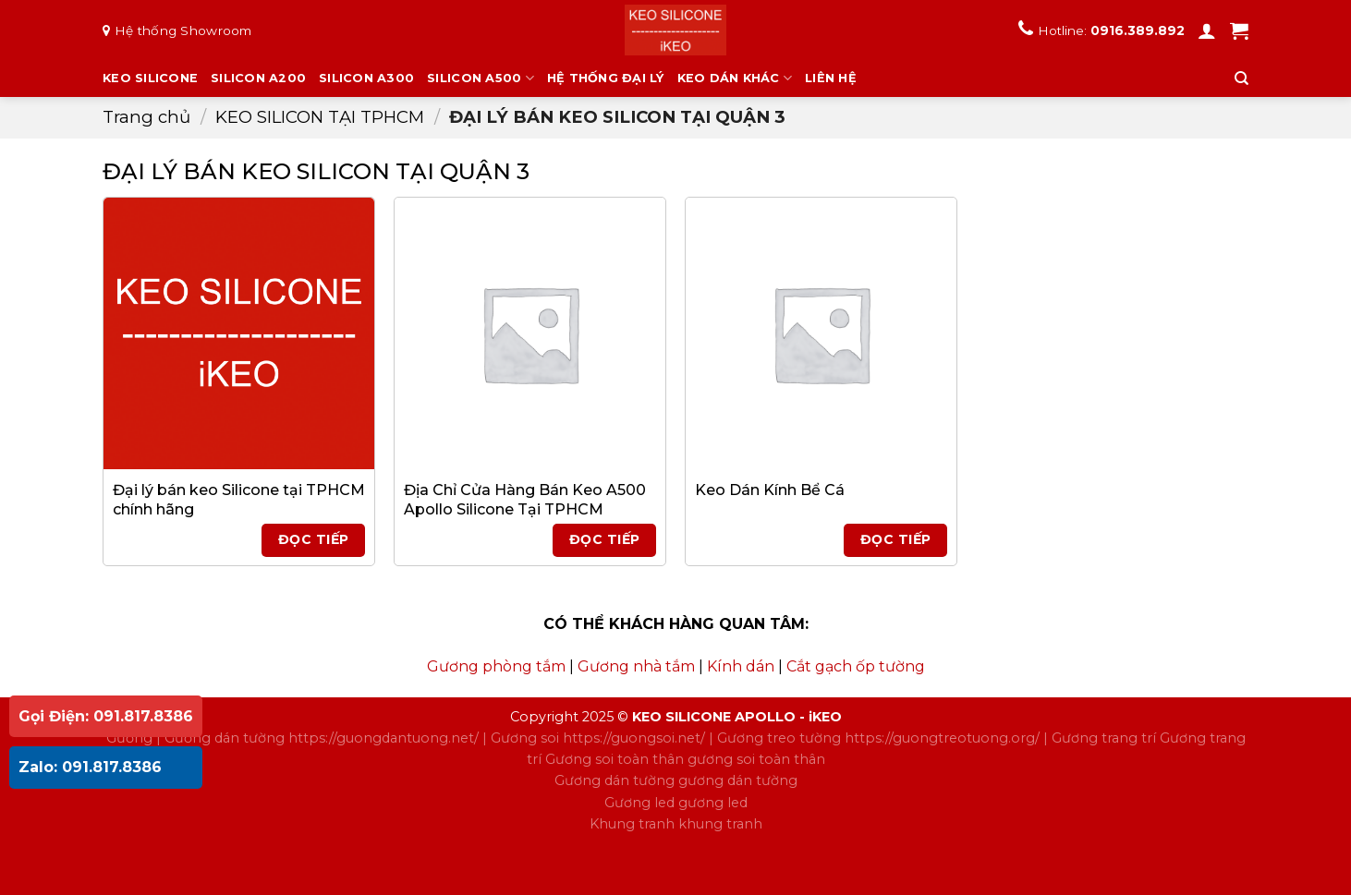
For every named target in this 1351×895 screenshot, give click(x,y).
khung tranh (720, 824)
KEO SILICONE (150, 78)
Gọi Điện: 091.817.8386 (105, 716)
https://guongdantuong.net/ (383, 738)
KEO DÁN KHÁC (735, 78)
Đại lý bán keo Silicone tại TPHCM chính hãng (239, 499)
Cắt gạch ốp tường (855, 666)
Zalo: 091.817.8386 (90, 767)
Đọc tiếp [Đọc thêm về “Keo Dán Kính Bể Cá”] (895, 539)
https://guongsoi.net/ (634, 738)
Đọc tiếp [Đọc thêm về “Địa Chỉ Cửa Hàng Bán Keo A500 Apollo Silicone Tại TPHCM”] (604, 539)
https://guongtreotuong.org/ (942, 738)
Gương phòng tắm (496, 666)
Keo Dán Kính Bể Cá (770, 490)
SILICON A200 (258, 78)
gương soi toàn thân (756, 759)
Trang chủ (146, 116)
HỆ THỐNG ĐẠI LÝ (605, 78)
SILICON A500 (480, 78)
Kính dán (740, 666)
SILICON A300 (366, 78)
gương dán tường (737, 780)
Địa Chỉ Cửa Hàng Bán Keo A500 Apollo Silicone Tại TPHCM (525, 499)
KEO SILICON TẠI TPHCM (319, 116)
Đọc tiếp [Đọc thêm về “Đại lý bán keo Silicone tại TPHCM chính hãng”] (313, 539)
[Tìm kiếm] (1241, 78)
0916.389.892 (1137, 30)
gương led (713, 802)
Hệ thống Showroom (183, 30)
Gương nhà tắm (636, 666)
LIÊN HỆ (831, 78)
